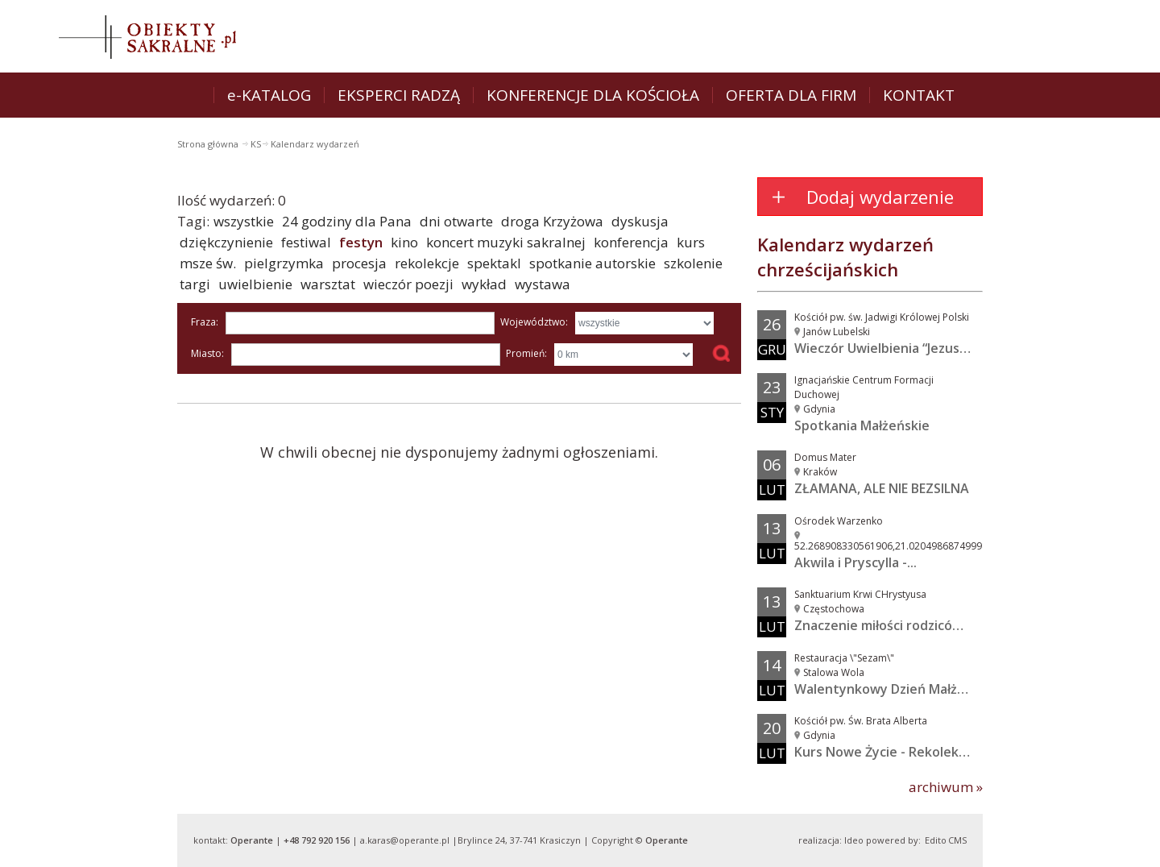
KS (256, 144)
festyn (361, 242)
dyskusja (640, 221)
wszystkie (243, 221)
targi (195, 284)
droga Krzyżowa (552, 221)
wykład (484, 284)
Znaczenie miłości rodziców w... (890, 625)
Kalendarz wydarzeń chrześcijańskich (845, 256)
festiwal (306, 242)
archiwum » (946, 787)
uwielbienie (255, 284)
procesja (359, 263)
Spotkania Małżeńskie (862, 425)
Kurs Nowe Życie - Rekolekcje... (890, 752)
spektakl (494, 263)
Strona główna (209, 144)
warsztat (327, 284)
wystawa (542, 284)
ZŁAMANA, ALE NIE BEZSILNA (881, 488)
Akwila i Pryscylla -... (855, 562)
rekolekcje (427, 263)
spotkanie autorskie (592, 263)
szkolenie (693, 263)
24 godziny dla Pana (347, 221)
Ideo (854, 840)
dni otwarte (456, 221)
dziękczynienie (226, 242)
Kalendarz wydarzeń (315, 144)
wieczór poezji (408, 284)
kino (404, 242)
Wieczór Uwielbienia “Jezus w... (888, 348)
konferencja (631, 242)
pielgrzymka (284, 263)
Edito (936, 840)
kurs (691, 242)
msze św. (208, 263)
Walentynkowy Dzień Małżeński (892, 689)
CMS (957, 840)
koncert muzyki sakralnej (506, 242)
